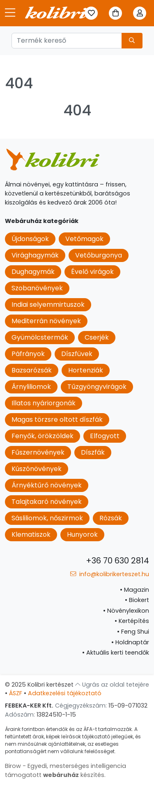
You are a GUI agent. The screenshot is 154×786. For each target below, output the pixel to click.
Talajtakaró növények (46, 501)
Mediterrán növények (46, 321)
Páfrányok (28, 354)
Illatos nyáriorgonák (43, 403)
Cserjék (97, 337)
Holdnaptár (130, 642)
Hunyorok (82, 534)
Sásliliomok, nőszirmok (47, 518)
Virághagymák (35, 255)
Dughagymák (33, 271)
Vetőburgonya (98, 255)
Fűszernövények (37, 452)
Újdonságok (30, 239)
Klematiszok (31, 534)
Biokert (137, 600)
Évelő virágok (92, 271)
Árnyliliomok (31, 386)
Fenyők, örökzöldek (42, 436)
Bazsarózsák (31, 370)
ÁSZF (15, 693)
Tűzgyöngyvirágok (96, 386)
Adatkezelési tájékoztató (64, 693)
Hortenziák (85, 370)
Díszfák (93, 452)
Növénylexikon (126, 611)
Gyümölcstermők (39, 337)
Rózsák (110, 518)
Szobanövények (37, 288)
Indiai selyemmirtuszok (48, 304)
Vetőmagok (84, 239)
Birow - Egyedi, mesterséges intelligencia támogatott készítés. (65, 770)
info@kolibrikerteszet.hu (109, 574)
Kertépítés (132, 621)
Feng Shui (133, 631)
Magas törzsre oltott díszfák (57, 419)
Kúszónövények (36, 468)
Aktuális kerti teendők (115, 652)
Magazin (134, 590)
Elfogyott (105, 436)
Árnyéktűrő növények (46, 485)
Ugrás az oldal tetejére (112, 684)
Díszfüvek (76, 354)
